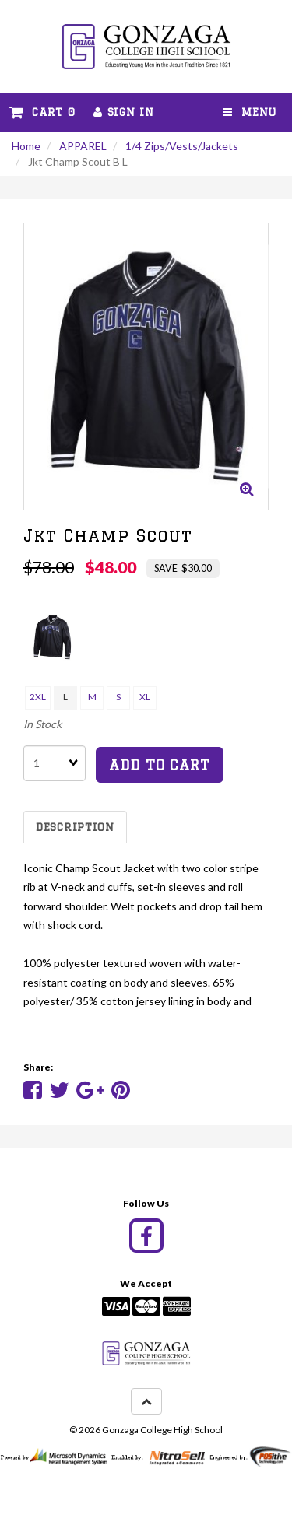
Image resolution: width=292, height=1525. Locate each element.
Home (26, 145)
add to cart (159, 765)
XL (144, 697)
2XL (38, 697)
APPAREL (83, 145)
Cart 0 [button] (42, 112)
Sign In (123, 112)
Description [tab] (75, 827)
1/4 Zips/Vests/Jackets (181, 145)
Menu (249, 112)
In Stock (42, 724)
